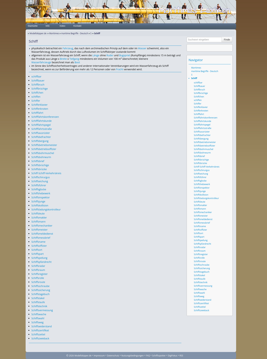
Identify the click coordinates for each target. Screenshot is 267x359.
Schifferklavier (39, 104)
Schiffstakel (37, 298)
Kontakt (77, 26)
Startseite (33, 26)
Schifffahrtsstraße (41, 129)
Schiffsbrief (37, 161)
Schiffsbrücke (39, 169)
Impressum (99, 355)
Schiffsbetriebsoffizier (43, 149)
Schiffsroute (38, 282)
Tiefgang (74, 58)
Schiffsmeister (39, 229)
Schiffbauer (37, 80)
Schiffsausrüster (40, 133)
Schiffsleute (38, 213)
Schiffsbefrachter (41, 137)
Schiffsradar (38, 266)
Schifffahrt (37, 112)
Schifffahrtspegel (41, 124)
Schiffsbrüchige (40, 165)
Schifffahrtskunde (41, 120)
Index (62, 26)
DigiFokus (172, 355)
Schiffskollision (39, 205)
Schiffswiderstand (41, 326)
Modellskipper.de (37, 33)
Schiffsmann (38, 221)
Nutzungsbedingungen (132, 355)
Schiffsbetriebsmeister (44, 145)
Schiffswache (38, 314)
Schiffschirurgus (40, 177)
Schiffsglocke (38, 189)
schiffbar (36, 76)
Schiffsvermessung (42, 310)
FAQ (148, 355)
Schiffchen (37, 92)
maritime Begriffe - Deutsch (74, 33)
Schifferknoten (39, 108)
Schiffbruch (37, 84)
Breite (63, 58)
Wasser (142, 48)
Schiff (194, 78)
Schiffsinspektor (40, 197)
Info (47, 26)
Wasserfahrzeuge (41, 62)
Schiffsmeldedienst (42, 233)
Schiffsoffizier (39, 245)
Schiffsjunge (38, 201)
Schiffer (35, 100)
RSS (181, 355)
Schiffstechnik (39, 306)
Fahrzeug (67, 48)
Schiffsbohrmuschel (42, 153)
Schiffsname (38, 241)
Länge (95, 55)
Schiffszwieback (40, 338)
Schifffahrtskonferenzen (45, 116)
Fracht (119, 69)
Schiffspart (37, 253)
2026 (71, 355)
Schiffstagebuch (40, 294)
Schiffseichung (39, 181)
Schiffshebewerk (40, 193)
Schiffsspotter (159, 355)
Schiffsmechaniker (41, 225)
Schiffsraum (38, 270)
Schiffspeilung (39, 257)
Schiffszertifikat (40, 330)
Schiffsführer (38, 185)
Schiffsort (36, 249)
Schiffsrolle (37, 278)
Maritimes (54, 33)
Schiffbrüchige (39, 88)
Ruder (109, 55)
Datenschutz (113, 355)
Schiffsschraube (40, 286)
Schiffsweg (37, 322)
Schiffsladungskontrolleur (46, 209)
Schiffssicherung (40, 290)
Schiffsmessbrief (40, 237)
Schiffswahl (37, 318)
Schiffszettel (38, 334)
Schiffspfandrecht (41, 262)
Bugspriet (124, 55)
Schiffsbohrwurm (41, 157)
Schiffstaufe (38, 302)
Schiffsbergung (39, 141)
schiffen (35, 96)
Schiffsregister (39, 274)
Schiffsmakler (39, 217)
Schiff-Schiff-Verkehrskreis (46, 173)
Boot (77, 62)
